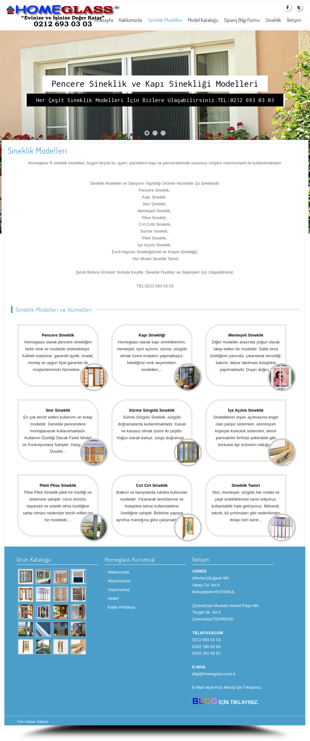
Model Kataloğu (203, 20)
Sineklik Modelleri (165, 20)
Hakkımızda (130, 20)
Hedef (113, 598)
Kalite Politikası (121, 607)
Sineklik (273, 20)
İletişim (294, 20)
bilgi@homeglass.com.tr (214, 674)
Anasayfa (103, 20)
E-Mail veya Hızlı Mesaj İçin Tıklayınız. (227, 687)
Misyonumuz (119, 581)
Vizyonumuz (119, 589)
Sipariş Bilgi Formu (242, 20)
